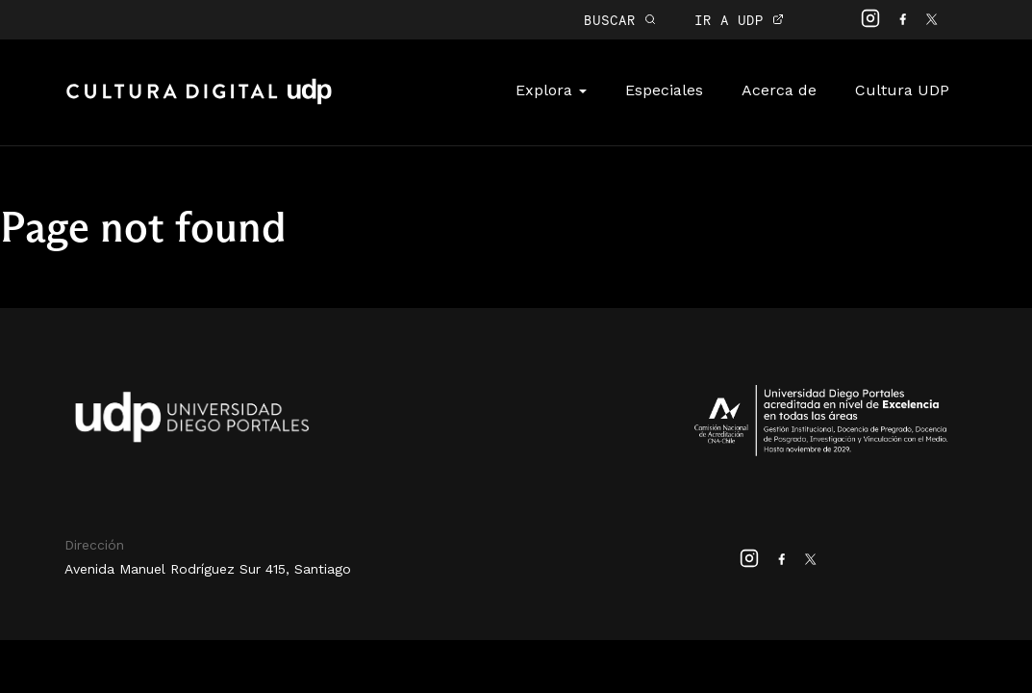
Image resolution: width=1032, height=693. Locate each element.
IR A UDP (739, 20)
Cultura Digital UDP (199, 102)
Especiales (664, 90)
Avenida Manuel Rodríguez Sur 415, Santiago (207, 569)
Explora (551, 90)
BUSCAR (620, 20)
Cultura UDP (902, 90)
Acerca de (779, 90)
